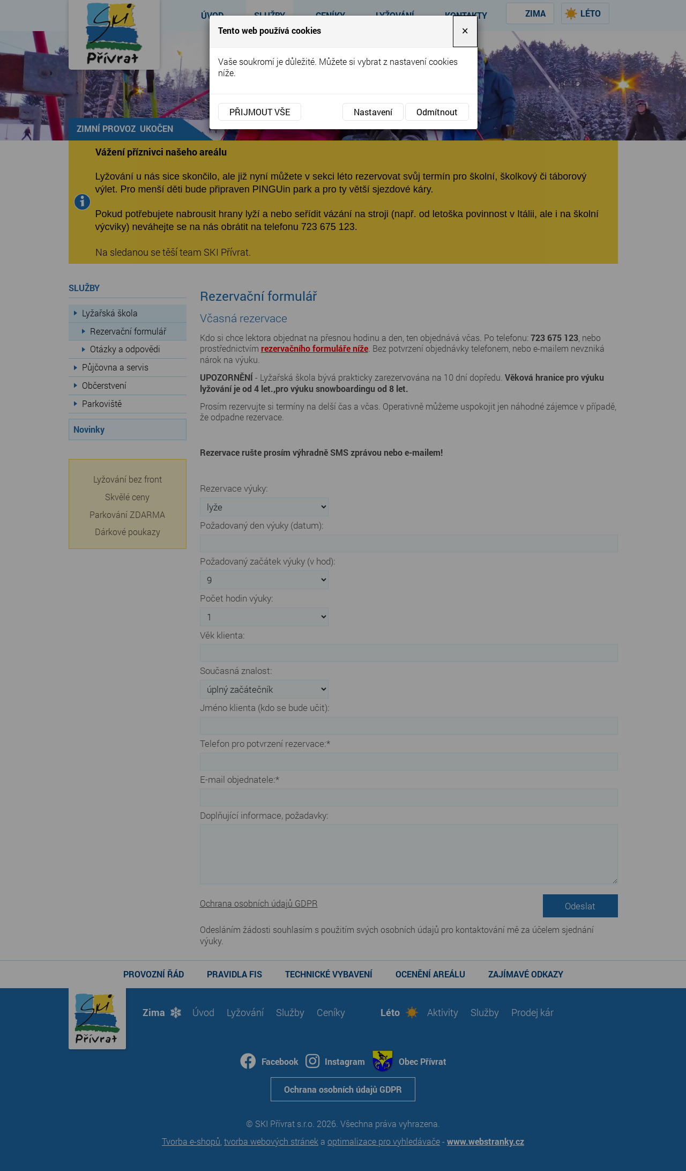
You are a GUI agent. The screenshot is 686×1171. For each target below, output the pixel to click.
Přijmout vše (259, 111)
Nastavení (373, 111)
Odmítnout (437, 111)
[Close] (465, 31)
